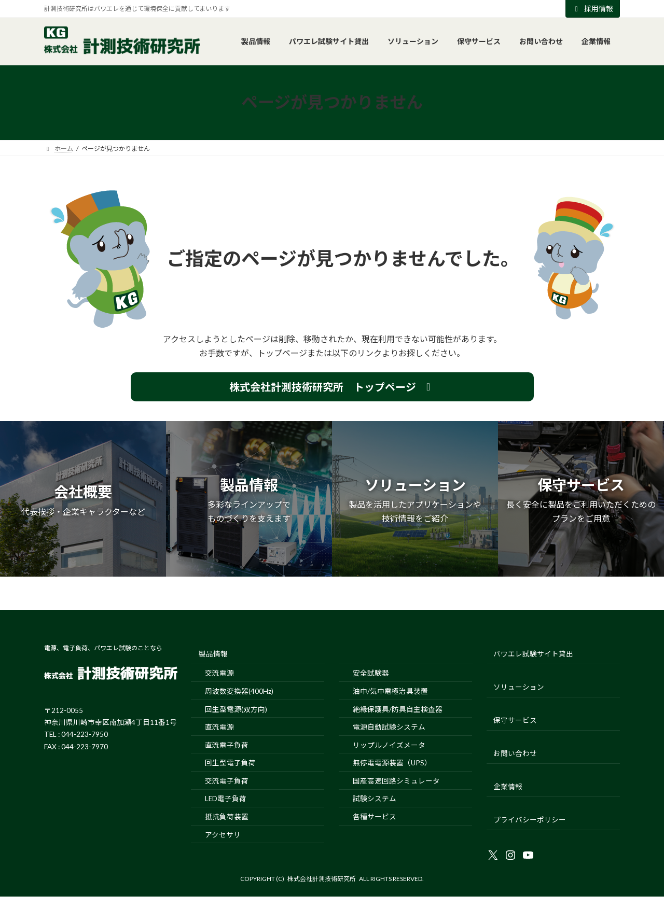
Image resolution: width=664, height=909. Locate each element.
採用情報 (593, 8)
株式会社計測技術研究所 (321, 879)
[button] (332, 386)
